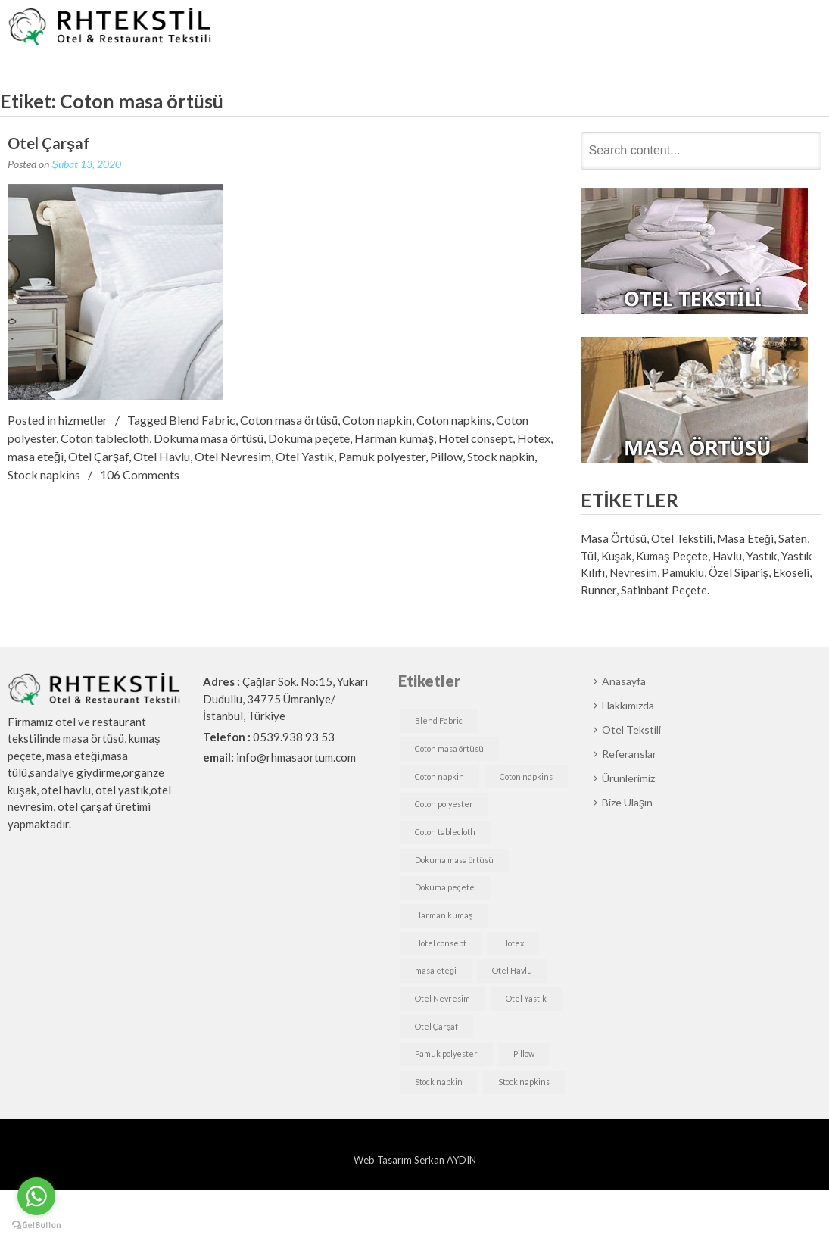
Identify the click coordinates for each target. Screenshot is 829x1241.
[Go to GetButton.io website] (36, 1225)
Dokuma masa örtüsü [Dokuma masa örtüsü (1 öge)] (454, 860)
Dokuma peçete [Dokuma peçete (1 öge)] (445, 887)
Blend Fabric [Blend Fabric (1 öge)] (439, 720)
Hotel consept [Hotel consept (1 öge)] (440, 943)
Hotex (533, 438)
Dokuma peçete (309, 438)
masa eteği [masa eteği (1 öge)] (436, 970)
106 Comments (139, 474)
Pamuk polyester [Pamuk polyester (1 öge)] (446, 1054)
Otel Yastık (305, 456)
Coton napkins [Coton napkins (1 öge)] (526, 776)
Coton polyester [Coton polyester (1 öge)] (444, 804)
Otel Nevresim (233, 456)
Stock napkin (500, 456)
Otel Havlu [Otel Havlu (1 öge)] (512, 970)
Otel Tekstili (543, 27)
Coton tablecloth (105, 438)
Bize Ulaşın (778, 27)
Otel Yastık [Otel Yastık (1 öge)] (526, 998)
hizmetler (83, 420)
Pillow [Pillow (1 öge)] (523, 1054)
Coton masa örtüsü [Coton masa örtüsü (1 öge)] (449, 748)
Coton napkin (377, 420)
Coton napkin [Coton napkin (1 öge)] (439, 776)
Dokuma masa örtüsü (208, 438)
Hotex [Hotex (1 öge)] (513, 943)
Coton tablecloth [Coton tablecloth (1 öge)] (445, 832)
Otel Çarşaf (49, 143)
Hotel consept (475, 438)
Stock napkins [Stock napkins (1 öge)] (524, 1082)
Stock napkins (44, 474)
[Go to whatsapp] (36, 1196)
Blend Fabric (202, 420)
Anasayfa (387, 27)
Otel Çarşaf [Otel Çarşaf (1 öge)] (436, 1026)
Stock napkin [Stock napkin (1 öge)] (439, 1082)
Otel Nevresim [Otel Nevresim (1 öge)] (442, 998)
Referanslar (623, 27)
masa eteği (36, 456)
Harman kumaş (394, 438)
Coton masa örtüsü (289, 420)
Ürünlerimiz (700, 27)
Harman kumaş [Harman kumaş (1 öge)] (443, 915)
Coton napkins (453, 420)
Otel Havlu (161, 456)
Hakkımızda (461, 27)
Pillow (446, 456)
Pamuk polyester (381, 456)
